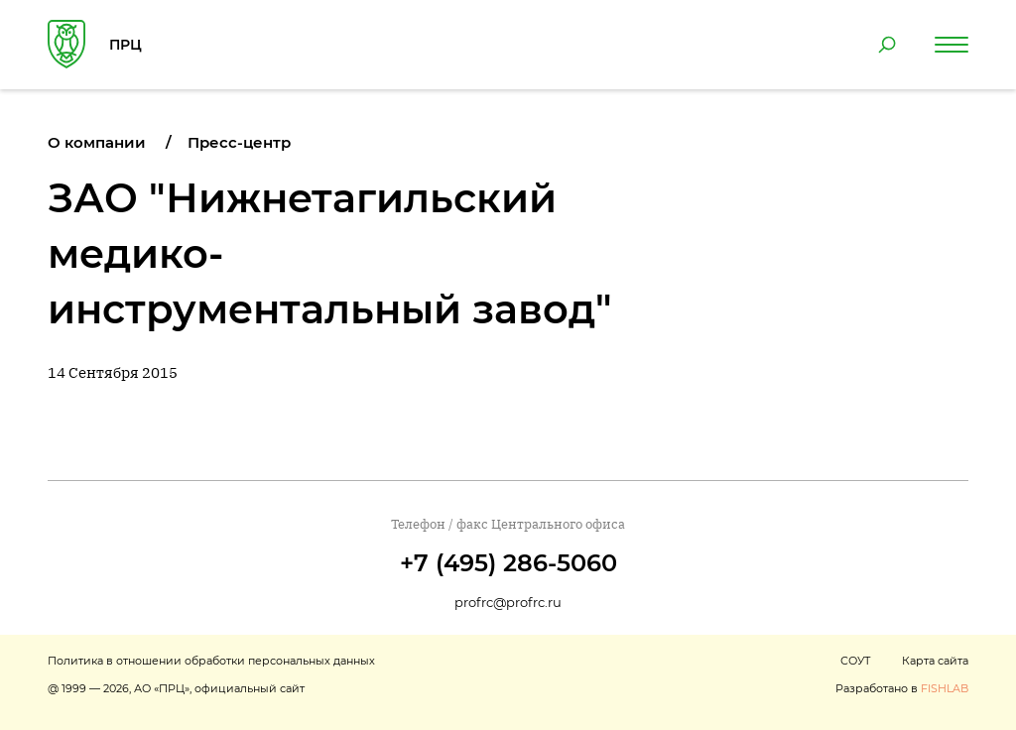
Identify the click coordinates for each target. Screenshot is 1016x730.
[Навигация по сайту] (951, 44)
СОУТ (855, 661)
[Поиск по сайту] (887, 44)
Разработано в (901, 688)
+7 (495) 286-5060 (508, 562)
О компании (97, 142)
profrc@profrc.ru (508, 602)
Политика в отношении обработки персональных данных (211, 661)
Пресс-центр (239, 142)
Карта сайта (935, 661)
